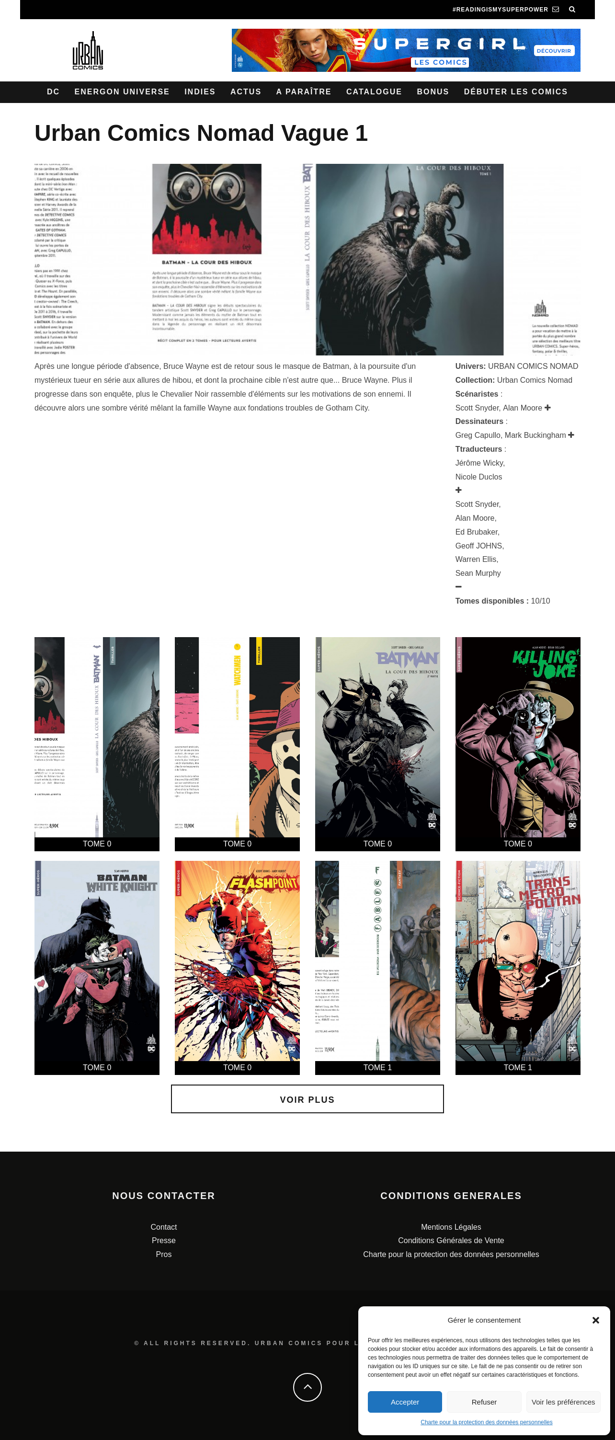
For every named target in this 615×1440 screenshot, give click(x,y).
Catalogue (374, 92)
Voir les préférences (563, 1402)
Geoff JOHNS (479, 546)
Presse (164, 1240)
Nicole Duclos (479, 477)
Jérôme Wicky (479, 463)
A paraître (304, 92)
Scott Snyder (477, 408)
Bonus (433, 92)
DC (53, 92)
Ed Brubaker (477, 532)
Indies (200, 92)
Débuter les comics (516, 92)
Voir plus (307, 1100)
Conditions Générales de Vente (451, 1240)
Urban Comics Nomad (534, 380)
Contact (163, 1227)
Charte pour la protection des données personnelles (487, 1422)
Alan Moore (522, 408)
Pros (164, 1254)
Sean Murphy (478, 573)
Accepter (405, 1402)
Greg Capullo (478, 435)
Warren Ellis (476, 559)
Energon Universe (122, 92)
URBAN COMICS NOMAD (533, 366)
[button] (596, 1320)
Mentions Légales (451, 1227)
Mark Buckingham (535, 435)
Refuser (484, 1402)
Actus (246, 92)
